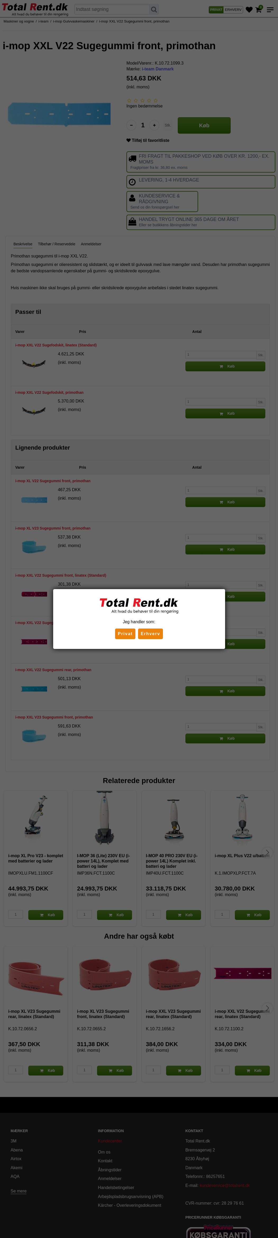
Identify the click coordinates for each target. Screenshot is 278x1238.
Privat (125, 633)
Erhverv (150, 633)
